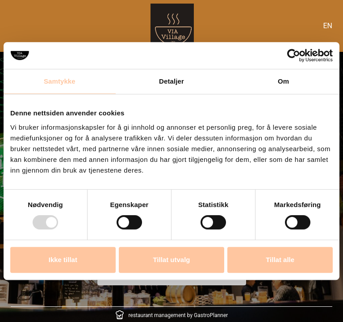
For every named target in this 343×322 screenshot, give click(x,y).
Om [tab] (283, 81)
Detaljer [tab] (171, 81)
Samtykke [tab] (59, 81)
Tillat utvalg (171, 259)
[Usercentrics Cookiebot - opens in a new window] (294, 55)
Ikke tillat (63, 259)
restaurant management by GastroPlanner (178, 315)
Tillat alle (280, 259)
